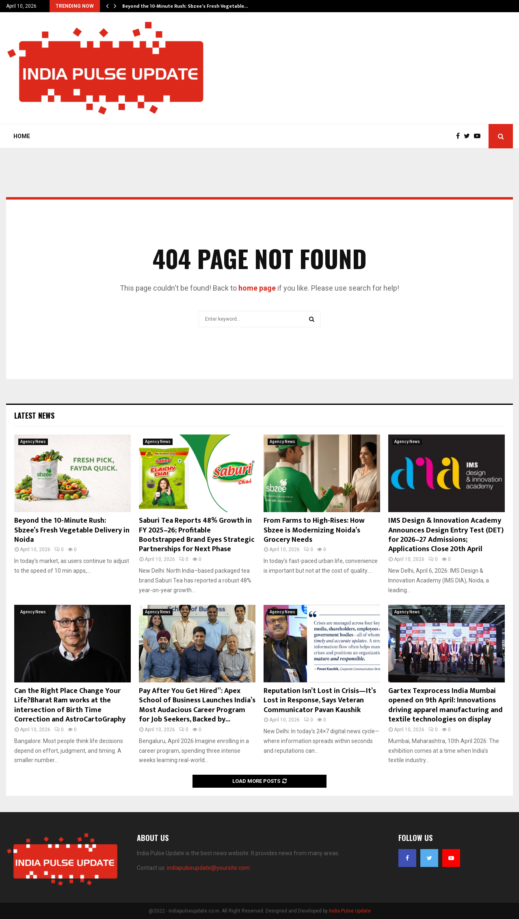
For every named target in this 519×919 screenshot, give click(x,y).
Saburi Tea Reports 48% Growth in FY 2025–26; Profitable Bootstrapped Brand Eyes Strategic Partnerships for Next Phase (197, 535)
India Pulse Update (350, 911)
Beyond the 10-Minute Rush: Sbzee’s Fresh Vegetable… (185, 6)
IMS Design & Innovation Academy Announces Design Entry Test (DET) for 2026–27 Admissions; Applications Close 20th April (446, 535)
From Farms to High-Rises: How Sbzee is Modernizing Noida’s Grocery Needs (314, 530)
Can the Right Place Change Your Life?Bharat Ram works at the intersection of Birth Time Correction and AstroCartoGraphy (69, 705)
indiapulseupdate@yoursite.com (208, 868)
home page (257, 288)
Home (21, 136)
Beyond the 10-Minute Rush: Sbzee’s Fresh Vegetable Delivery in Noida (72, 530)
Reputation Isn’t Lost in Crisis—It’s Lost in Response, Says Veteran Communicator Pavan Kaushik (320, 700)
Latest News (34, 415)
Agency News (33, 441)
